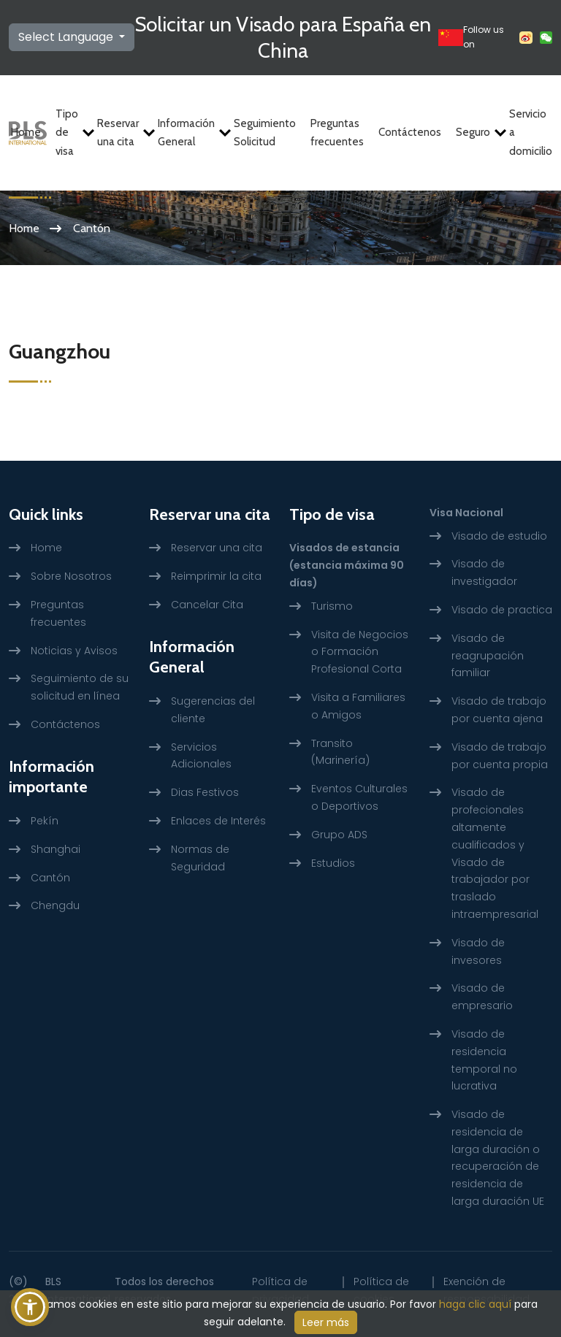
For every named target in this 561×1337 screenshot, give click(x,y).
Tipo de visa (69, 132)
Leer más (325, 1322)
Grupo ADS (339, 834)
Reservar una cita (120, 133)
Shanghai (55, 849)
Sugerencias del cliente (213, 710)
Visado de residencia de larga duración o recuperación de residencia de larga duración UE (497, 1157)
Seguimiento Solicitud (265, 133)
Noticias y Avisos (74, 650)
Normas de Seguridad (200, 858)
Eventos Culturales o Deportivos (359, 797)
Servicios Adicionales (201, 756)
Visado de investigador (484, 572)
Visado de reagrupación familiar (487, 656)
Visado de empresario (482, 997)
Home (26, 132)
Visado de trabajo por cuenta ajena (498, 710)
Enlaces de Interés (218, 820)
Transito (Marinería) (340, 752)
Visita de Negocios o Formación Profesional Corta (359, 652)
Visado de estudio (499, 536)
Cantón (50, 877)
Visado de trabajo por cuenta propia (499, 756)
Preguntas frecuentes (337, 133)
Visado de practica (501, 609)
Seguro (475, 132)
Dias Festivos (205, 792)
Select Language (67, 36)
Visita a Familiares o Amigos (358, 706)
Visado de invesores (478, 951)
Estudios (333, 863)
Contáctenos (409, 132)
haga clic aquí (475, 1304)
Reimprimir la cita (216, 576)
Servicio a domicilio (530, 132)
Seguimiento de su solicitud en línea (80, 687)
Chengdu (55, 905)
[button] (30, 1307)
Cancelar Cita (207, 604)
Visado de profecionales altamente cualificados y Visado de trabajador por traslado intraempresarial (494, 853)
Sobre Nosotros (71, 576)
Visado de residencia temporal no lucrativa (484, 1060)
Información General (188, 133)
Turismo (332, 606)
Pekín (44, 820)
